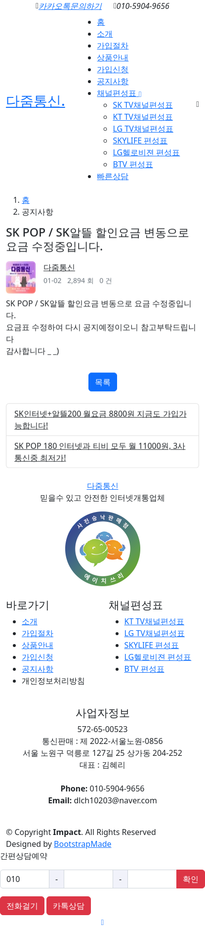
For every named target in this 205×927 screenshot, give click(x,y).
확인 (191, 879)
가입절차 (112, 45)
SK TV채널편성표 (142, 104)
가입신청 (112, 69)
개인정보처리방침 (53, 680)
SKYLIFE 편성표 (140, 140)
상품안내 (112, 57)
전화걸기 (22, 905)
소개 (105, 33)
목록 (103, 386)
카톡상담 (68, 905)
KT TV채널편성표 (142, 116)
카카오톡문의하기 (70, 5)
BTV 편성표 (133, 164)
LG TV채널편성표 (143, 128)
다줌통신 (59, 272)
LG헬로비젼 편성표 (146, 152)
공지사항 (112, 81)
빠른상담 (112, 176)
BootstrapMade (82, 843)
